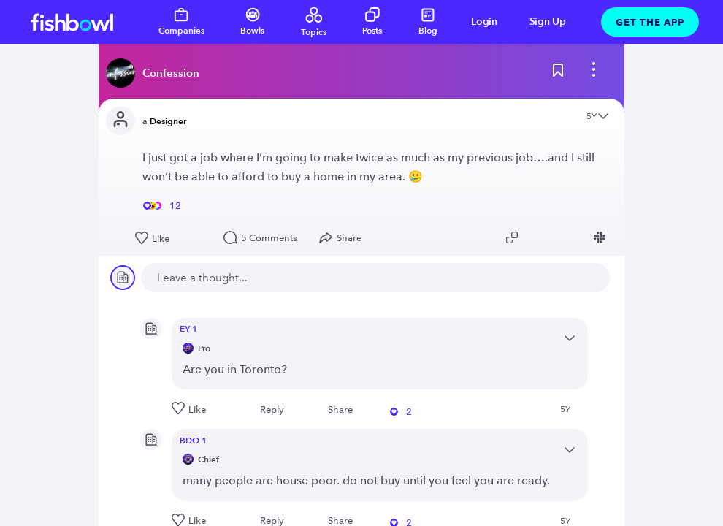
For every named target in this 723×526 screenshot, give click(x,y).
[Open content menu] (603, 117)
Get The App (650, 22)
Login (484, 21)
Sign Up (547, 21)
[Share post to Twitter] (536, 237)
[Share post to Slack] (602, 237)
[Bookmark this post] (558, 73)
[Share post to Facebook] (580, 237)
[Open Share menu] (343, 238)
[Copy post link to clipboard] (514, 237)
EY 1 (188, 328)
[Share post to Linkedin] (558, 237)
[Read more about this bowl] (156, 73)
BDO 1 (193, 440)
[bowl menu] (594, 73)
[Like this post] (172, 238)
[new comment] (375, 277)
